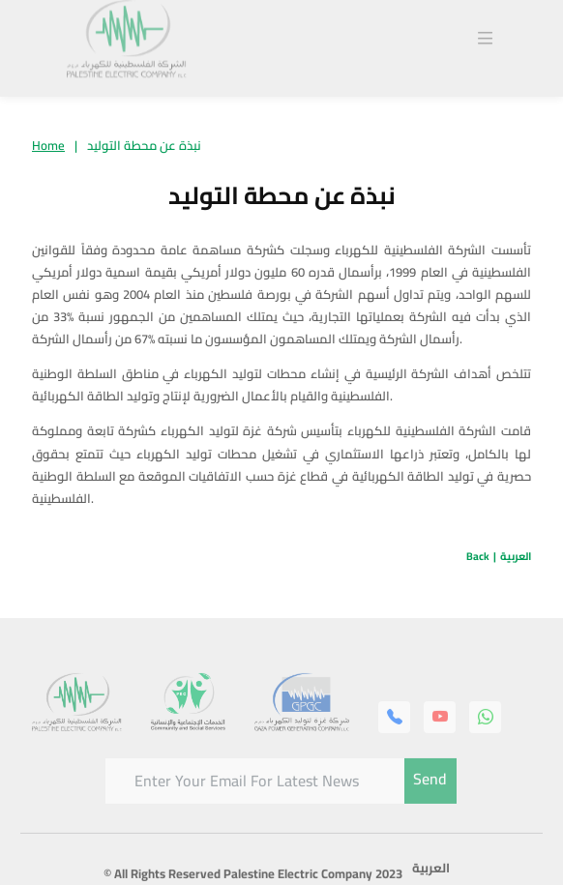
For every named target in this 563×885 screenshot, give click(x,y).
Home (48, 145)
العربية (515, 556)
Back (477, 556)
